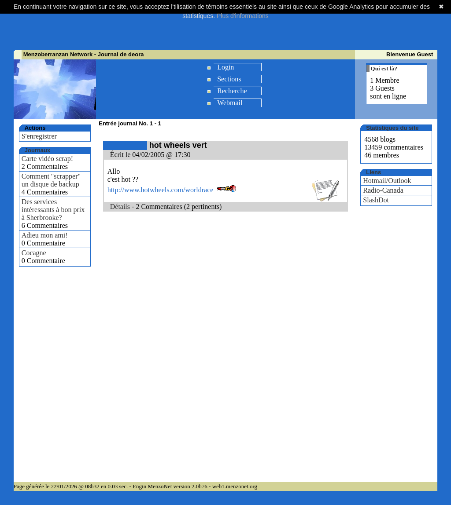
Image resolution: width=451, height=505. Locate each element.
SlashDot (376, 200)
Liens (373, 172)
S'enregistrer (39, 136)
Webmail (229, 102)
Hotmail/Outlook (387, 180)
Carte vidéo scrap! (47, 158)
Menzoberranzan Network (57, 54)
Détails (120, 206)
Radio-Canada (383, 190)
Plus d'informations (243, 15)
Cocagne (34, 252)
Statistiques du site (392, 127)
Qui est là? (383, 68)
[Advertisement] (225, 28)
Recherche (232, 91)
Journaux (38, 150)
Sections (229, 79)
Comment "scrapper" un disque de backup (51, 180)
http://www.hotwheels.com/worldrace (160, 190)
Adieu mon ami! (45, 235)
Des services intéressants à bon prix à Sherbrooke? (53, 209)
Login (225, 67)
